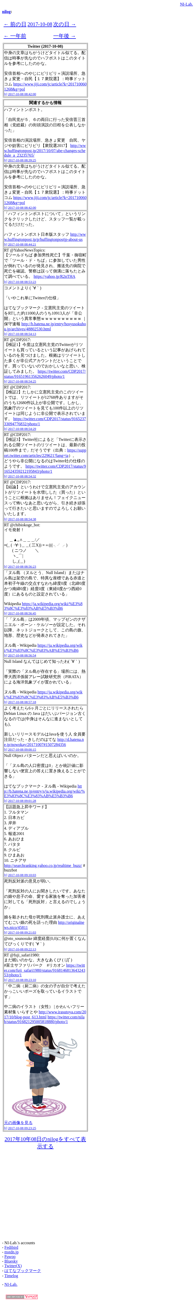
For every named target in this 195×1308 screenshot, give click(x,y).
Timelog (11, 1276)
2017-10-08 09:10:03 (22, 875)
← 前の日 (15, 24)
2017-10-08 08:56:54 (22, 655)
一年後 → (64, 36)
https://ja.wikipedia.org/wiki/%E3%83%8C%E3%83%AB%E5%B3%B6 (43, 606)
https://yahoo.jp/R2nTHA (54, 276)
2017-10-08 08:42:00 (22, 94)
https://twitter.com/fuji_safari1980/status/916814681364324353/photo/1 (44, 970)
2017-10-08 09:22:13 (22, 949)
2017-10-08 (39, 24)
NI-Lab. (186, 4)
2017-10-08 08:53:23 (22, 282)
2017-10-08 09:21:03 (22, 932)
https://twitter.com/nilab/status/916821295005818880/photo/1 (44, 1019)
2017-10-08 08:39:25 (22, 160)
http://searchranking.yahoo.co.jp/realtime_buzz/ (43, 865)
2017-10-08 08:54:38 (22, 519)
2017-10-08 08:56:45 (22, 613)
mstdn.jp (11, 1252)
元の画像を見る (18, 1122)
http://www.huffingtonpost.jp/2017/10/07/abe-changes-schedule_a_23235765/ (45, 150)
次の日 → (64, 24)
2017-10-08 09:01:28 (22, 801)
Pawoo (10, 1256)
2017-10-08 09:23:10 (22, 980)
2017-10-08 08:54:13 (22, 334)
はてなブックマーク (22, 1270)
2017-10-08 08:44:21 (22, 244)
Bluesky (11, 1261)
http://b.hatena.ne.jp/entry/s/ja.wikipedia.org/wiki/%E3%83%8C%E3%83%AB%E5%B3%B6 (44, 791)
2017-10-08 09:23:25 (22, 1128)
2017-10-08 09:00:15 (22, 749)
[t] (5, 94)
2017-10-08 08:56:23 (22, 566)
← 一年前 (15, 36)
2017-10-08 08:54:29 (22, 429)
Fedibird (11, 1247)
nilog (6, 11)
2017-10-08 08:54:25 (22, 381)
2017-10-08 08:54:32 (22, 476)
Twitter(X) (13, 1266)
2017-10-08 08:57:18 (22, 702)
